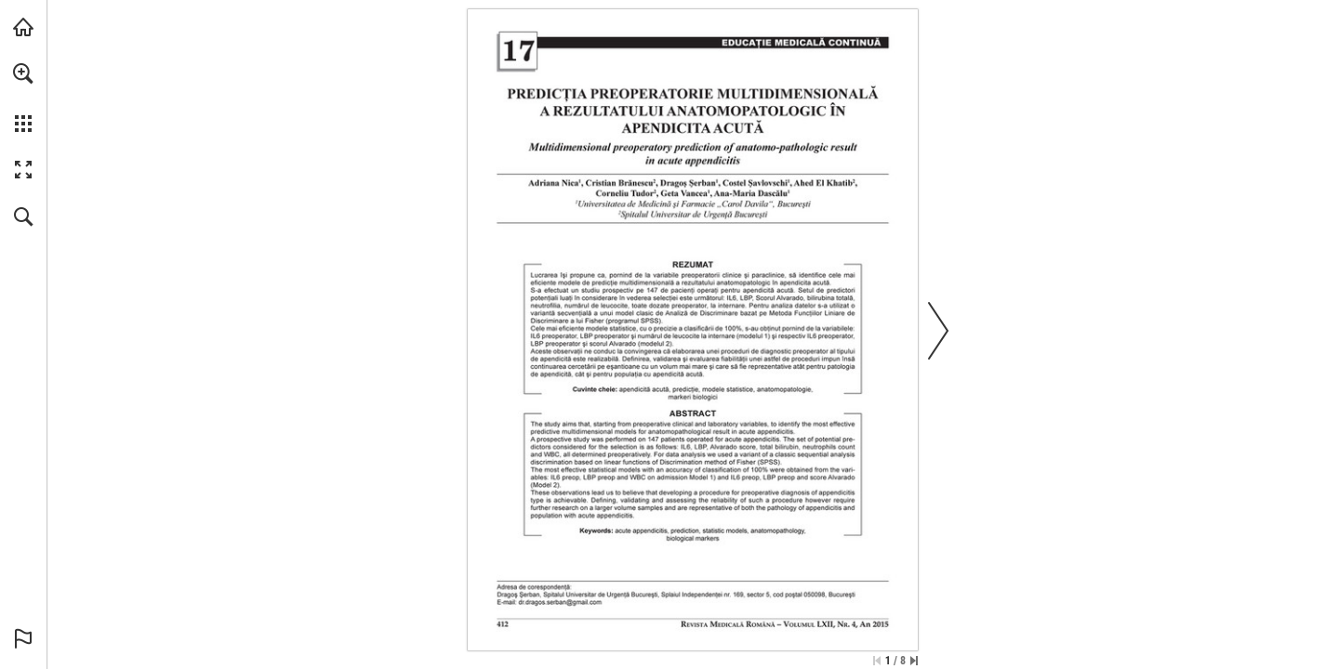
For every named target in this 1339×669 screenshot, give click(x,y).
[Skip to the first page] (877, 660)
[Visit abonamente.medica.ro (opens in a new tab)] (23, 27)
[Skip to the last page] (914, 660)
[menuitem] (23, 97)
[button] (23, 73)
